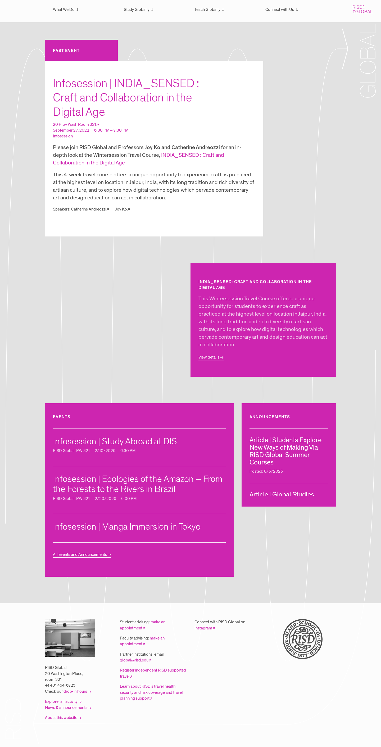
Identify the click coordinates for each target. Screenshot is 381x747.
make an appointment (142, 641)
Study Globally (136, 9)
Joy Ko (121, 209)
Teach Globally (207, 9)
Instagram (203, 628)
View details (208, 357)
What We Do (64, 9)
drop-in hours (75, 691)
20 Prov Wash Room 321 (74, 124)
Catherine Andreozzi (88, 209)
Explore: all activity (61, 701)
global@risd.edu (134, 660)
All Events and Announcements (80, 554)
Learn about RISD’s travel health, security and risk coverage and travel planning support (151, 692)
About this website (61, 717)
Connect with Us (279, 9)
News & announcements (66, 707)
